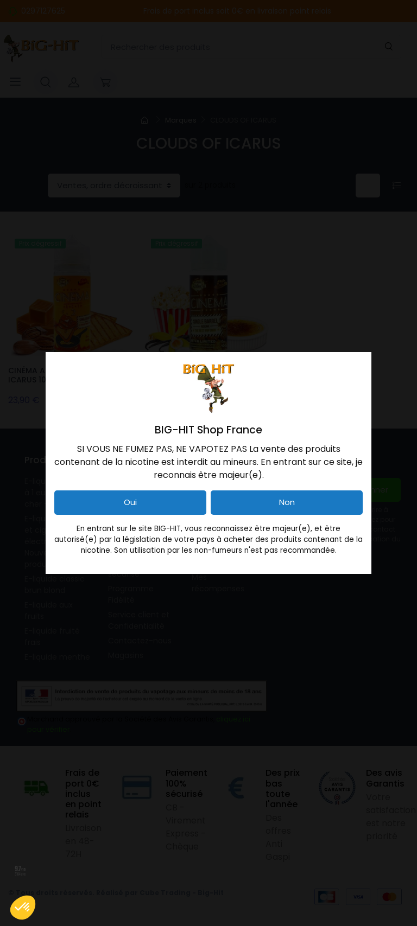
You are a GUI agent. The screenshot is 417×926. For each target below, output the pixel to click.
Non (287, 502)
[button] (23, 908)
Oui (130, 502)
